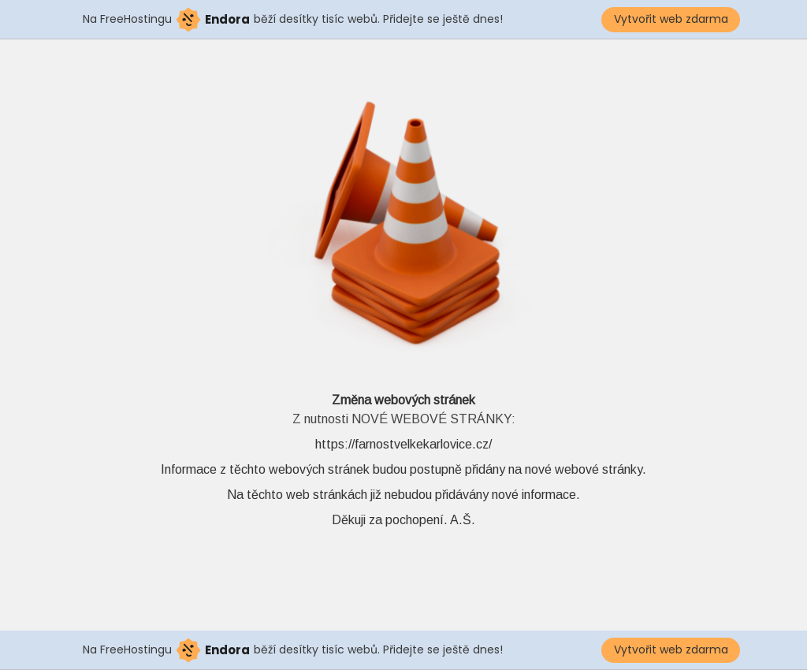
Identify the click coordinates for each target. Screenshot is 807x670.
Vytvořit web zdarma (671, 19)
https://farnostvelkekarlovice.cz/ (403, 444)
